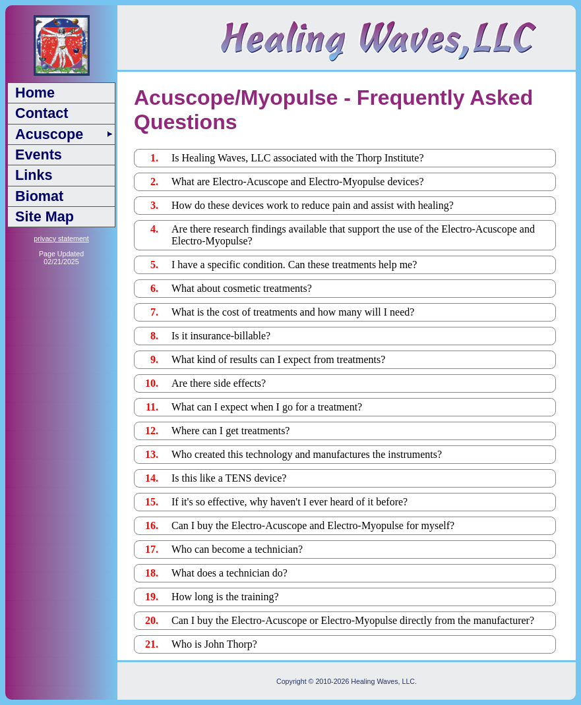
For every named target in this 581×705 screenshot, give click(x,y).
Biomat (39, 196)
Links (33, 175)
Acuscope (49, 134)
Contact (41, 113)
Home (35, 92)
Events (38, 154)
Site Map (44, 216)
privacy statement (61, 238)
